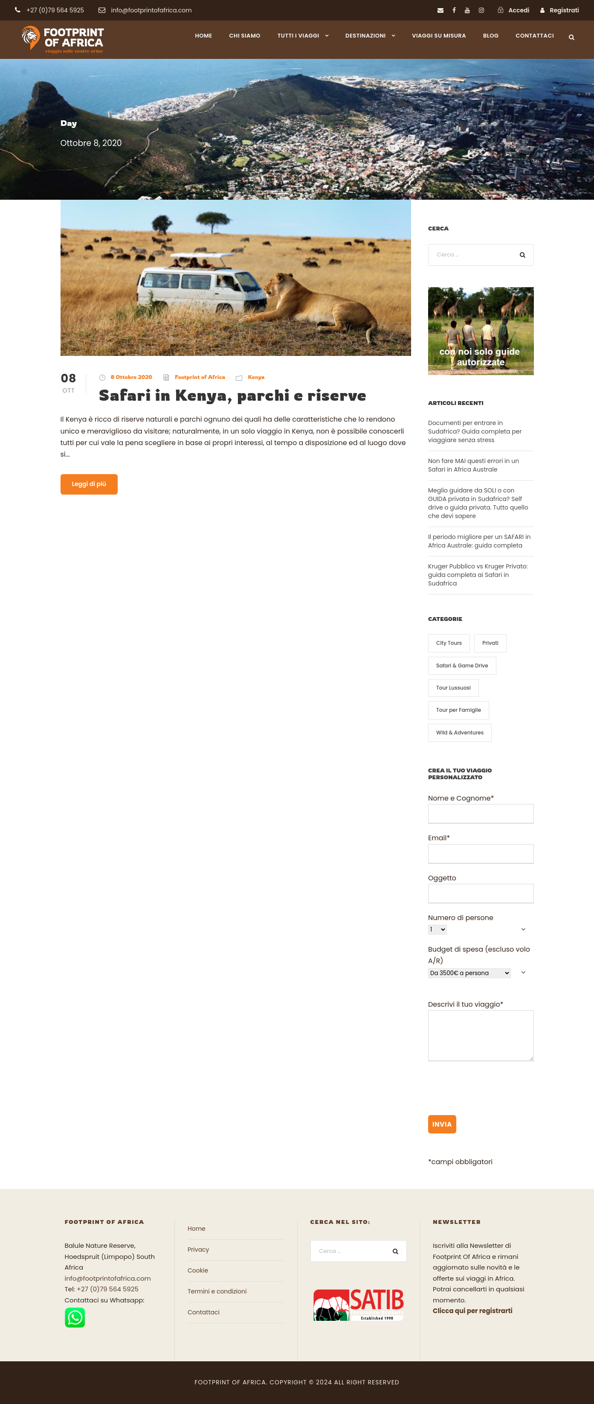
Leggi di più (89, 484)
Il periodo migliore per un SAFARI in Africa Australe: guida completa (479, 541)
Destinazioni (365, 36)
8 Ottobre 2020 (131, 376)
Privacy (198, 1249)
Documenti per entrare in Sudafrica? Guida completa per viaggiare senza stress (475, 431)
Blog (491, 36)
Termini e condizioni (217, 1291)
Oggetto (481, 888)
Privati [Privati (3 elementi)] (490, 643)
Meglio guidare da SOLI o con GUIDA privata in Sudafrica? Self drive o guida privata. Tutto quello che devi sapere (478, 503)
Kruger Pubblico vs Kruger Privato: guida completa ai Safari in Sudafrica (477, 575)
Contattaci (535, 36)
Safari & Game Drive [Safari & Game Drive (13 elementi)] (462, 665)
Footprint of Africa (200, 376)
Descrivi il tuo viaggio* (481, 1032)
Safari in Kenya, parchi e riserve (233, 395)
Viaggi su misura (439, 36)
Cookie (198, 1270)
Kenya (256, 376)
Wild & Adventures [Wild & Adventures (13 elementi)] (460, 732)
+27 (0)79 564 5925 (108, 1289)
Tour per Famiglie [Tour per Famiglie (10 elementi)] (458, 710)
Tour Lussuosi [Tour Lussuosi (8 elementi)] (453, 687)
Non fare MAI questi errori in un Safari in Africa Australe (473, 465)
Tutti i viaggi (298, 36)
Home (203, 36)
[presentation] (493, 1090)
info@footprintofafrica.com (108, 1278)
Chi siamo (245, 36)
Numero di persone (481, 924)
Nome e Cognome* (481, 808)
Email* (481, 848)
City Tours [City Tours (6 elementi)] (449, 643)
